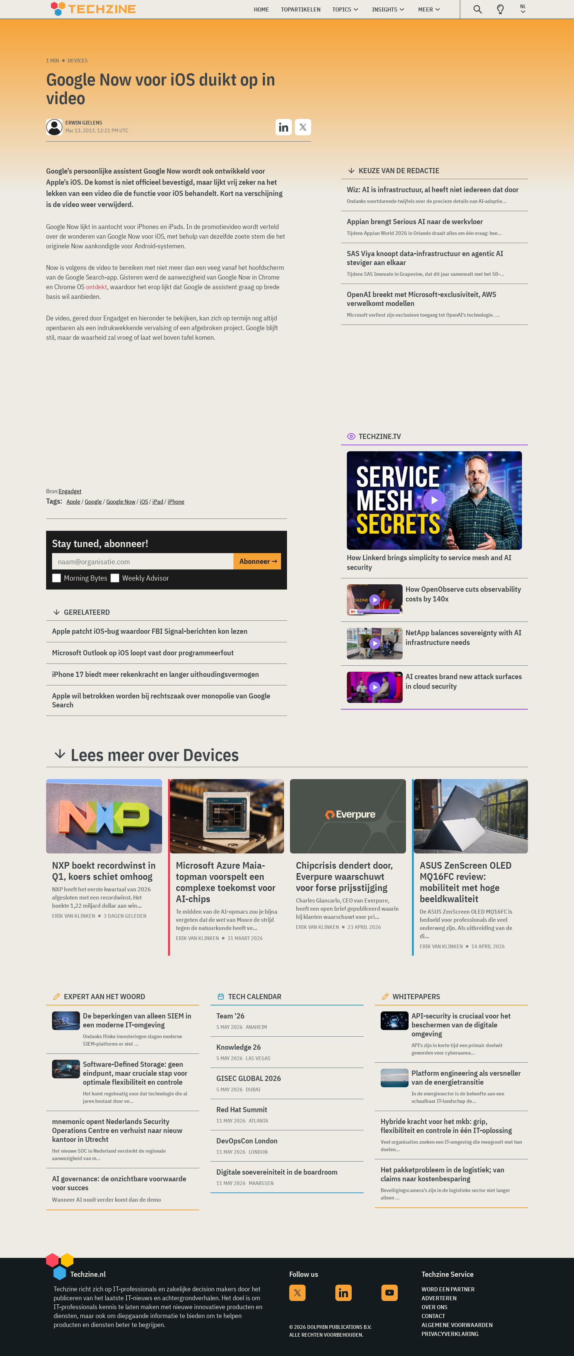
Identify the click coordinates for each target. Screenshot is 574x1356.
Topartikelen (300, 9)
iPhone (176, 501)
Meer (425, 9)
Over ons (435, 1307)
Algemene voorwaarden (457, 1324)
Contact (433, 1316)
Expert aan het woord (104, 996)
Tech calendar (254, 996)
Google (93, 501)
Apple (73, 501)
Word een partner (448, 1289)
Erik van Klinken (73, 916)
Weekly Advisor (145, 578)
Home (261, 9)
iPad (157, 501)
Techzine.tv (380, 436)
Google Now (120, 501)
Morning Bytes (85, 578)
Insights (384, 9)
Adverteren (439, 1298)
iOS (144, 501)
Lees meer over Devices (155, 754)
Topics (341, 9)
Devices (78, 60)
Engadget (70, 491)
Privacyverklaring (450, 1333)
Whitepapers (416, 996)
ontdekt (96, 286)
